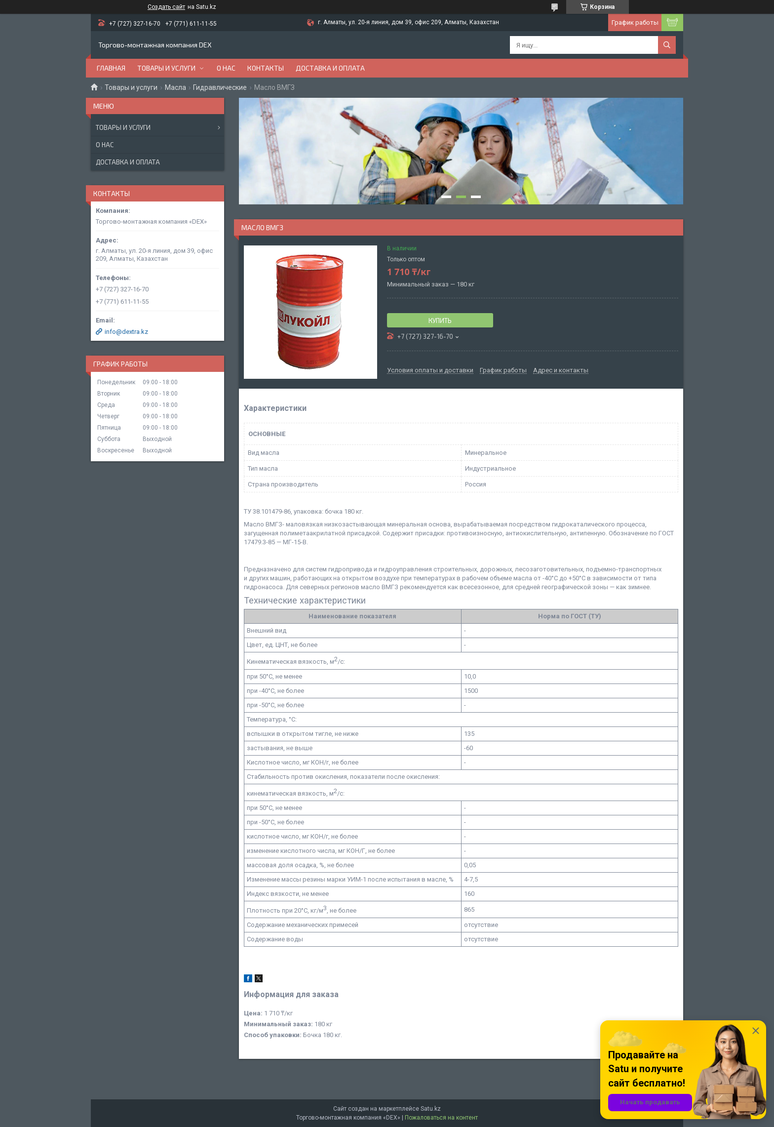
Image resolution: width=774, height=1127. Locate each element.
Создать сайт (166, 6)
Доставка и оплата (330, 68)
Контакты (265, 68)
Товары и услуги (166, 68)
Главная (111, 68)
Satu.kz (431, 1108)
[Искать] (667, 45)
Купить (440, 320)
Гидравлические (220, 87)
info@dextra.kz (126, 331)
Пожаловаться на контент (441, 1117)
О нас (226, 68)
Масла (175, 87)
